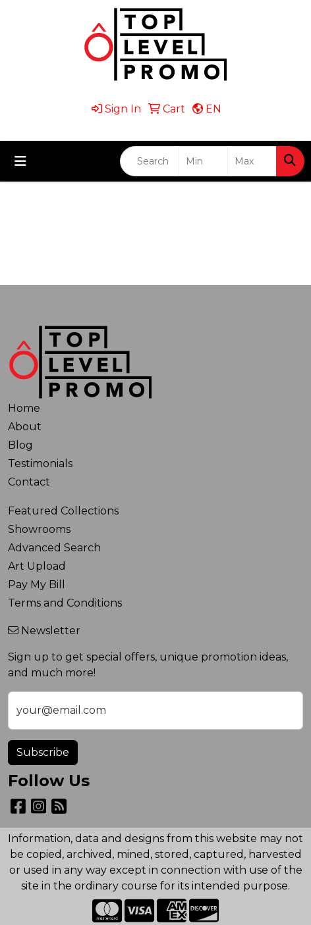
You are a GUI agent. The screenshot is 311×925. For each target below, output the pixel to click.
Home (24, 408)
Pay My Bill (36, 584)
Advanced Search (54, 547)
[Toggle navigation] (20, 161)
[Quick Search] (149, 161)
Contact (29, 482)
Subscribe (42, 752)
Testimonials (40, 463)
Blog (20, 445)
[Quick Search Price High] (252, 161)
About (25, 426)
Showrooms (39, 529)
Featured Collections (63, 511)
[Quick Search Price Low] (203, 161)
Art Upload (37, 566)
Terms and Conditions (65, 603)
